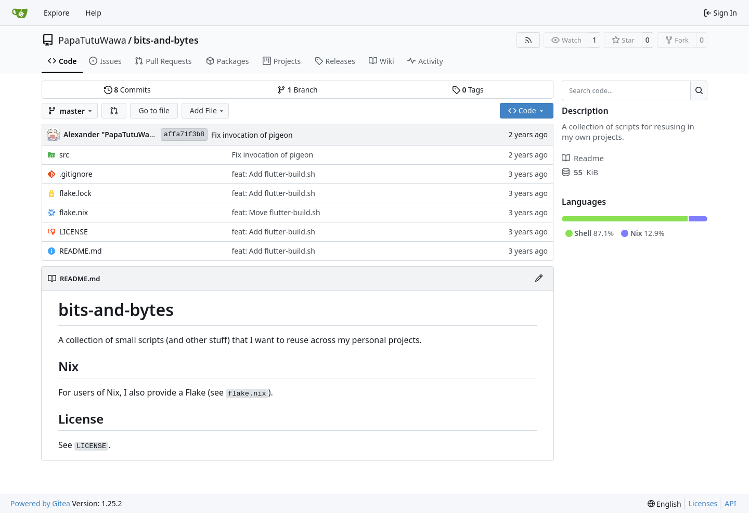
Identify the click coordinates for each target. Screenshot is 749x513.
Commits (127, 90)
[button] (113, 111)
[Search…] (698, 90)
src (64, 155)
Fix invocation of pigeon (252, 135)
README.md (80, 251)
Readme (583, 158)
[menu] (664, 504)
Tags (468, 90)
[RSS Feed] (528, 40)
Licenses (703, 503)
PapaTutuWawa (92, 40)
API (730, 503)
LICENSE (73, 231)
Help (93, 13)
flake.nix (73, 212)
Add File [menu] (207, 110)
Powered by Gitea (40, 503)
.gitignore (76, 174)
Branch (297, 90)
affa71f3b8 (184, 134)
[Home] (19, 13)
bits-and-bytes (166, 40)
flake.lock (75, 193)
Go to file (153, 110)
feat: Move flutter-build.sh (276, 212)
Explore (56, 13)
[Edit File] (539, 278)
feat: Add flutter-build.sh (273, 174)
